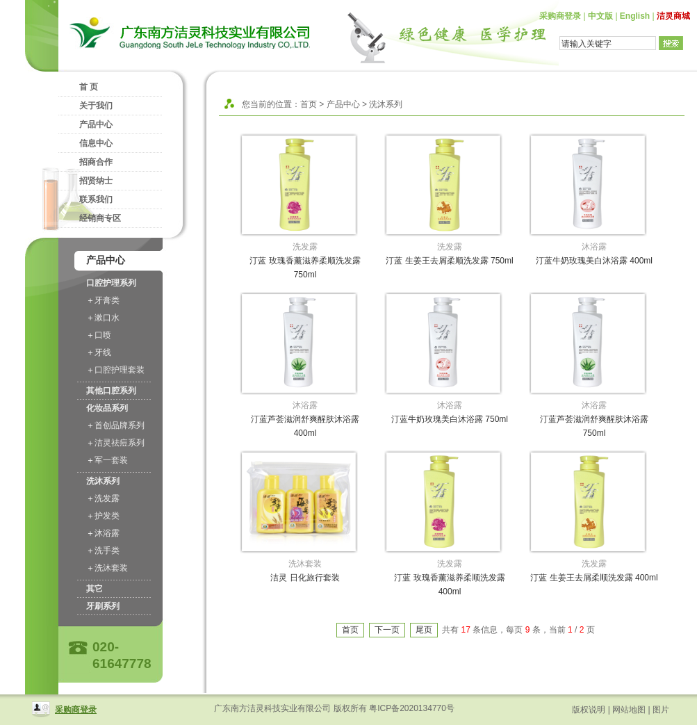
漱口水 (107, 318)
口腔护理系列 (111, 283)
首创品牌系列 (120, 425)
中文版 (600, 16)
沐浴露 (107, 533)
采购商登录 (560, 16)
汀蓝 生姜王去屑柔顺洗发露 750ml (449, 261)
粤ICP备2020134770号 (411, 708)
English (635, 16)
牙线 (103, 352)
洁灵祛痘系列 (120, 443)
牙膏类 (107, 300)
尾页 (424, 630)
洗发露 (107, 498)
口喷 (103, 335)
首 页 (88, 87)
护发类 (107, 516)
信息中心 (96, 143)
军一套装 (111, 460)
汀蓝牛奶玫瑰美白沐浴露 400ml (594, 261)
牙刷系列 (103, 606)
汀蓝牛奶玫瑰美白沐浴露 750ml (449, 419)
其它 (94, 589)
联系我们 (96, 199)
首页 (308, 104)
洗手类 (107, 550)
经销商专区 (100, 218)
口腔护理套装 (120, 370)
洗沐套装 (111, 568)
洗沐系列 (103, 481)
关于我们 (96, 106)
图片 (661, 710)
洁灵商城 (673, 16)
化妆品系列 (107, 408)
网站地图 (629, 710)
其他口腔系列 (111, 391)
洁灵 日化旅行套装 (304, 578)
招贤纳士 (96, 181)
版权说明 (588, 710)
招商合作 (96, 162)
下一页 (387, 630)
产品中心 (96, 124)
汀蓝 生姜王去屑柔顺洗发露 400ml (593, 578)
